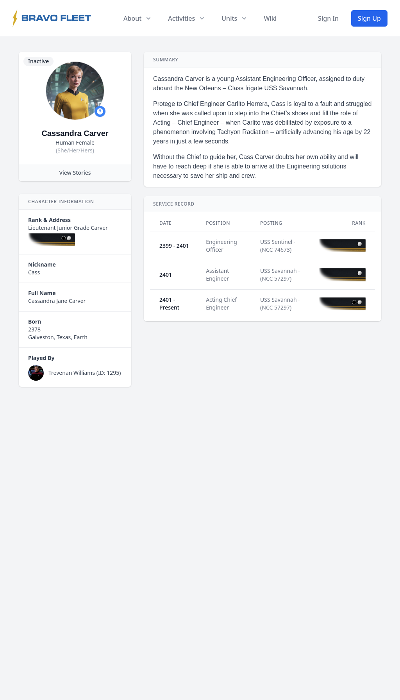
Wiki (270, 18)
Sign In (328, 18)
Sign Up (369, 18)
